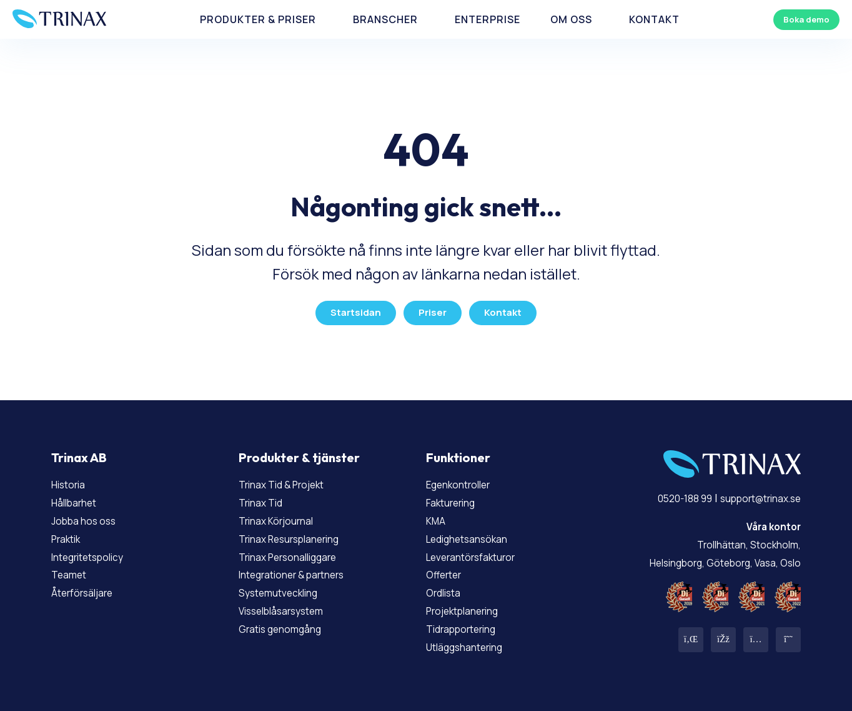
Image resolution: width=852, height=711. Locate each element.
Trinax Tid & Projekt (291, 479)
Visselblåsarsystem (290, 605)
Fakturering (456, 497)
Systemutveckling (286, 587)
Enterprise (474, 25)
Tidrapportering (469, 623)
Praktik (70, 533)
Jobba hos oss (88, 515)
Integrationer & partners (304, 569)
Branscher (389, 25)
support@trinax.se (751, 493)
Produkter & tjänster (299, 453)
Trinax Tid (265, 497)
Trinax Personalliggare (298, 551)
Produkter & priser (281, 25)
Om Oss (542, 25)
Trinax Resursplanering (300, 533)
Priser (433, 308)
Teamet (72, 569)
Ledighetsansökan (475, 533)
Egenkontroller (466, 479)
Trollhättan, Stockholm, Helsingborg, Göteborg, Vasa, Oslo (711, 539)
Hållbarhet (79, 497)
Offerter (448, 569)
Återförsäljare (88, 587)
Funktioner (458, 453)
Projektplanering (471, 605)
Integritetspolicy (96, 551)
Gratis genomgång (287, 623)
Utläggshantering (472, 641)
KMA (437, 515)
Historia (72, 479)
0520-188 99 (661, 493)
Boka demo (798, 24)
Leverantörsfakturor (480, 551)
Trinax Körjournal (284, 515)
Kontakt (611, 25)
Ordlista (447, 587)
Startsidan (353, 308)
